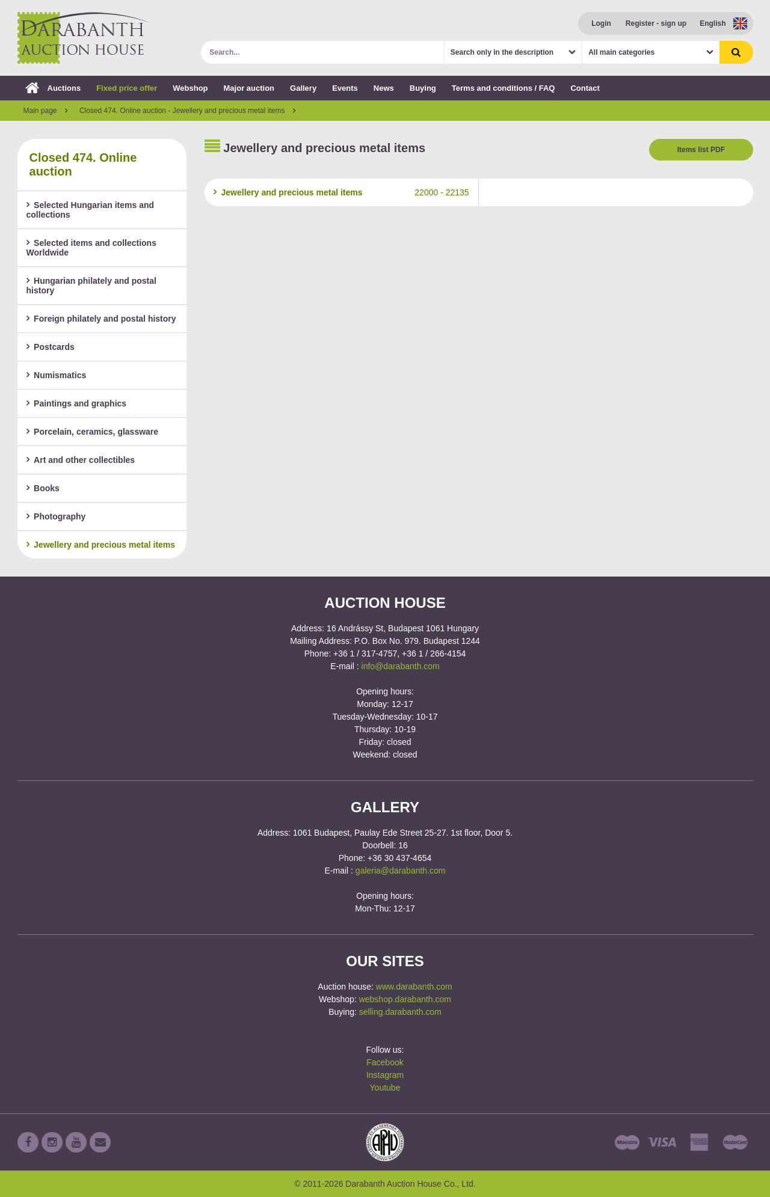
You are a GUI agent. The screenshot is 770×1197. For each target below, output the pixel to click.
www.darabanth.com (414, 986)
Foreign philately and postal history (101, 318)
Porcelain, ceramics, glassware (92, 431)
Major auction (249, 88)
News (384, 88)
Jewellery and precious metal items (101, 545)
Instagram (385, 1075)
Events (345, 88)
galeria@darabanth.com (401, 870)
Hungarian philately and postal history (91, 285)
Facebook (384, 1062)
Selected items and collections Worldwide (91, 247)
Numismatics (56, 375)
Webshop (190, 88)
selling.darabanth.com (400, 1012)
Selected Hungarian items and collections (90, 209)
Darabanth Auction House (83, 38)
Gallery (303, 88)
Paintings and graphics (76, 403)
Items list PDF (701, 149)
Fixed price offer (126, 88)
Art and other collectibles (80, 460)
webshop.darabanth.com (405, 999)
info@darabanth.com (401, 666)
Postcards (50, 347)
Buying (423, 88)
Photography (56, 516)
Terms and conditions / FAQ (503, 88)
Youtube (385, 1087)
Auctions (53, 88)
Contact (584, 88)
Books (43, 488)
